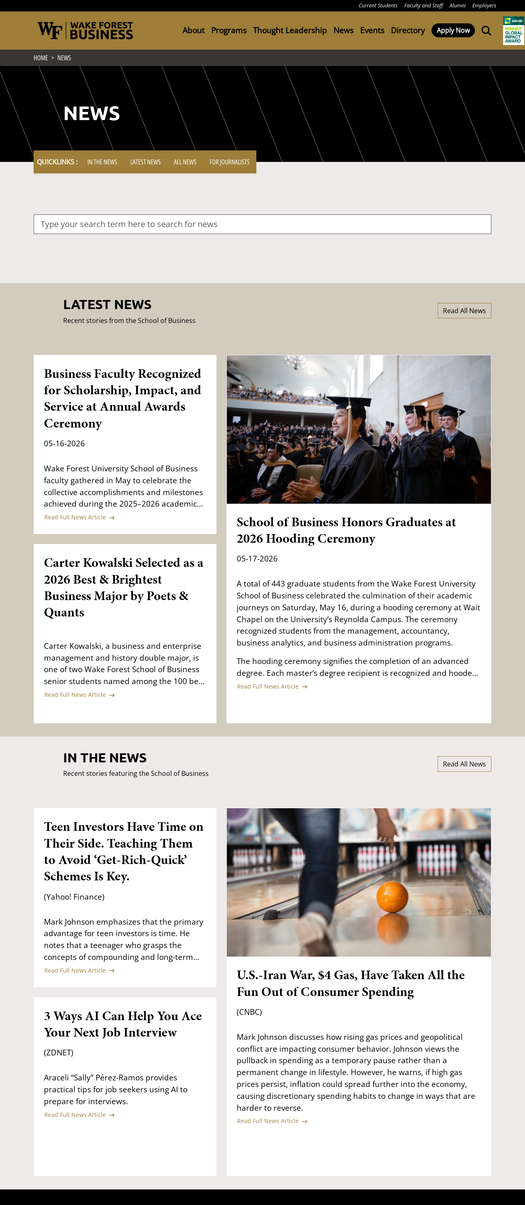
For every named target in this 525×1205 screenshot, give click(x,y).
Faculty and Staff (423, 5)
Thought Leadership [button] (290, 30)
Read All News (464, 313)
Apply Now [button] (453, 30)
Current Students (377, 5)
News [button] (343, 30)
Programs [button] (229, 30)
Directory (408, 30)
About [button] (194, 30)
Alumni (458, 5)
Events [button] (372, 30)
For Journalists (229, 164)
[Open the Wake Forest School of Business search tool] (484, 30)
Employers (484, 5)
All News (185, 164)
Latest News (145, 164)
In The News (102, 164)
